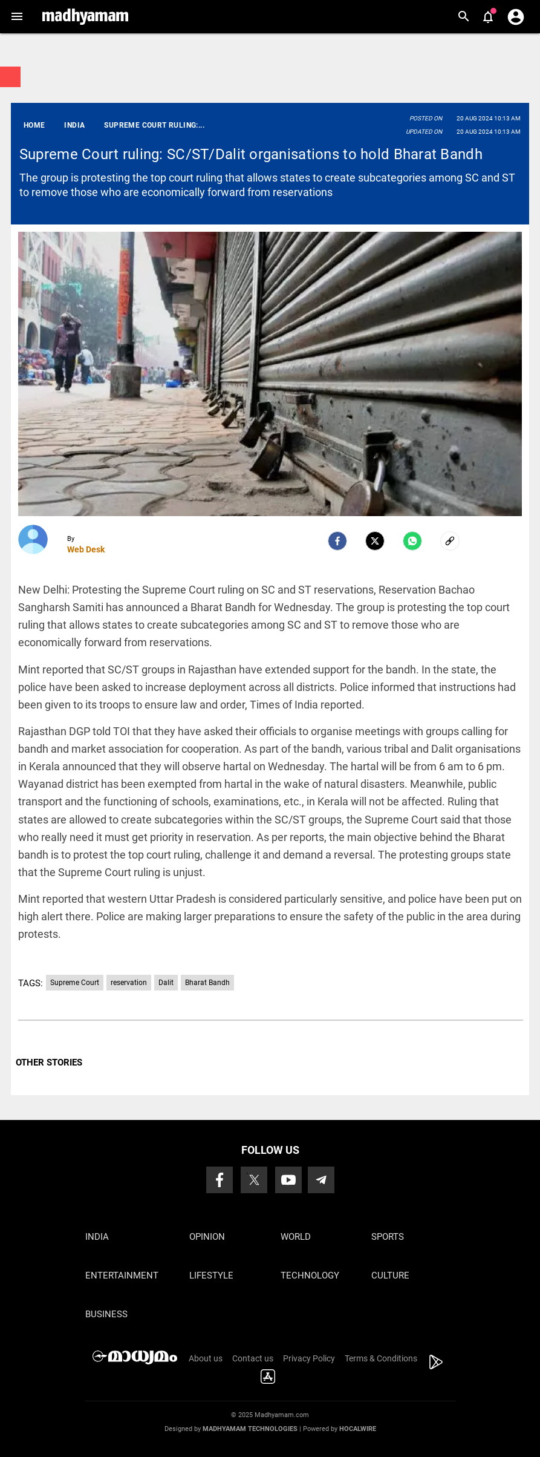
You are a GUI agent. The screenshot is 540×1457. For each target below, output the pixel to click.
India (97, 1236)
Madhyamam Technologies (250, 1429)
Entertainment (121, 1275)
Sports (387, 1236)
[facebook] (337, 541)
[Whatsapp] (412, 541)
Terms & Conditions (381, 1358)
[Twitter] (375, 541)
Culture (390, 1275)
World (296, 1236)
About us (206, 1358)
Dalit (166, 982)
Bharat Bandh (207, 982)
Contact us (252, 1358)
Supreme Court (74, 982)
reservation (129, 982)
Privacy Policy (309, 1358)
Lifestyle (211, 1275)
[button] (16, 16)
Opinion (207, 1236)
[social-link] (450, 541)
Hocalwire (357, 1429)
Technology (310, 1275)
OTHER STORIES (49, 1062)
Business (106, 1314)
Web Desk (86, 549)
